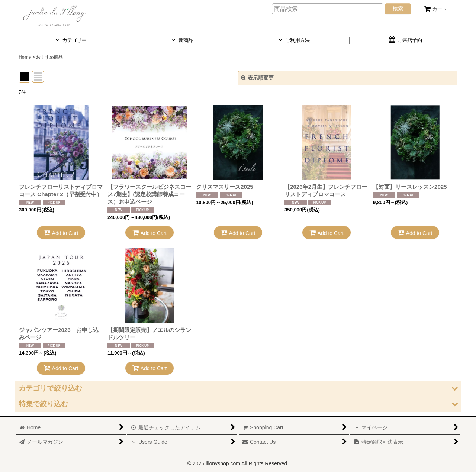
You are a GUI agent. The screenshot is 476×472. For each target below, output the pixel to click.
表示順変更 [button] (257, 78)
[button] (238, 388)
